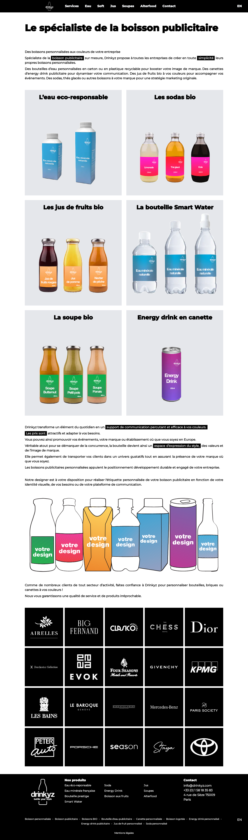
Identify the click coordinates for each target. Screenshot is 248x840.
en (239, 6)
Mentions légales (124, 832)
